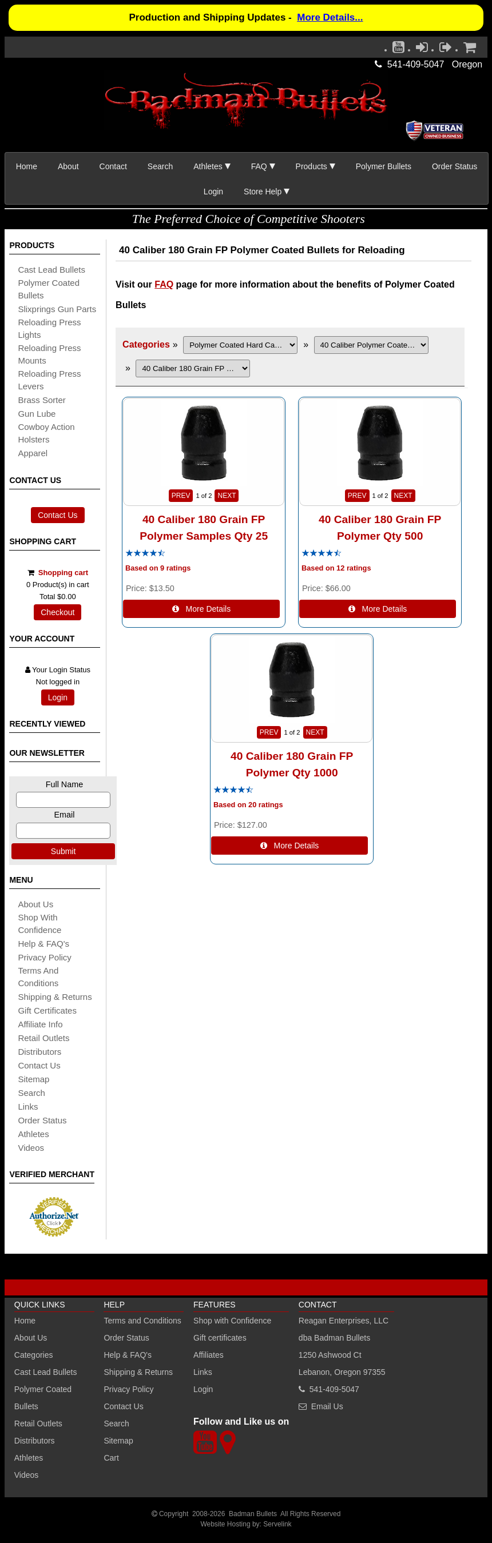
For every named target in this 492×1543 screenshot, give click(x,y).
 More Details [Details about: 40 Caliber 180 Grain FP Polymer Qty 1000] (289, 846)
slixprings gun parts (57, 309)
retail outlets (43, 1038)
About (68, 166)
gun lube (36, 413)
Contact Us (57, 515)
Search (160, 166)
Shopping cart (63, 572)
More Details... (330, 17)
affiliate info (40, 1024)
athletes (33, 1134)
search (31, 1093)
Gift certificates (47, 1010)
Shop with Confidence (39, 923)
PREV (181, 495)
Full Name (65, 784)
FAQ (259, 166)
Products (311, 166)
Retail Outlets (38, 1423)
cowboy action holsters (46, 433)
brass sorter (41, 400)
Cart (111, 1457)
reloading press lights (49, 328)
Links (202, 1372)
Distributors (34, 1440)
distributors (39, 1051)
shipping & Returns (55, 997)
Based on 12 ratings (336, 568)
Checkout (57, 612)
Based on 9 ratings (158, 568)
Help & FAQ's (43, 943)
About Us (35, 904)
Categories (146, 344)
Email (64, 814)
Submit (63, 851)
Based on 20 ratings (248, 805)
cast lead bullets (51, 269)
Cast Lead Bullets (45, 1372)
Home (26, 166)
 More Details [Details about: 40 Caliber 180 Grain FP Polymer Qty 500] (377, 609)
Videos (31, 1148)
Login (213, 191)
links (28, 1106)
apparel (32, 453)
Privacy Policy (44, 957)
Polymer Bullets (383, 166)
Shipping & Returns (138, 1372)
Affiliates (208, 1354)
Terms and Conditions (38, 977)
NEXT (226, 495)
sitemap (33, 1079)
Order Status (454, 166)
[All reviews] (145, 554)
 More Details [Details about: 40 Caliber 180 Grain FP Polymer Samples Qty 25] (201, 609)
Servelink (277, 1524)
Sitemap (118, 1440)
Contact (113, 166)
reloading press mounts (49, 354)
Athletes (28, 1457)
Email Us (327, 1406)
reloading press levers (49, 380)
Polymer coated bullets (49, 289)
